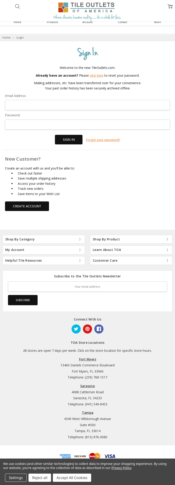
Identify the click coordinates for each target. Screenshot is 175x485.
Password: (12, 115)
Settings (16, 477)
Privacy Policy (121, 468)
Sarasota (87, 385)
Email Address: (15, 96)
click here (96, 75)
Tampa (87, 412)
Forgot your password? (103, 139)
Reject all (39, 477)
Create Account (27, 205)
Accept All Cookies (72, 477)
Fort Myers (87, 359)
